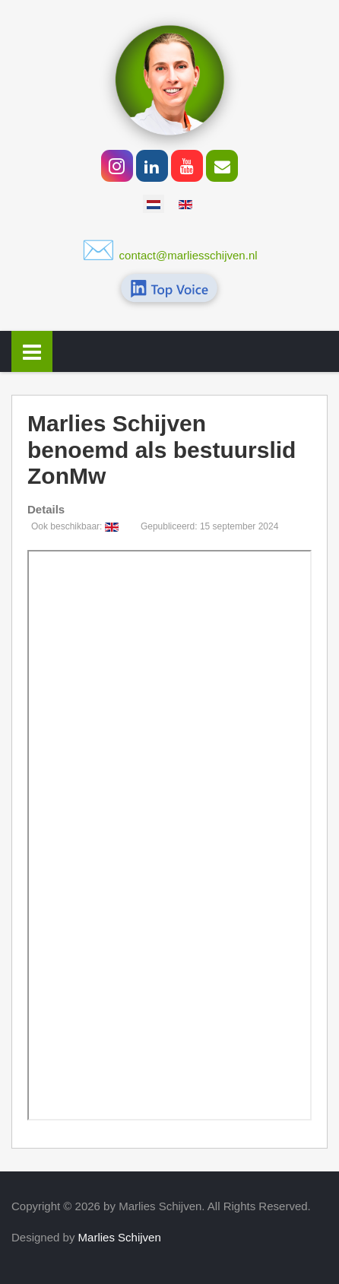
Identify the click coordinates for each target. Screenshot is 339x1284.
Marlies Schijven (119, 1237)
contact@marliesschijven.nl (188, 255)
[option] (153, 203)
